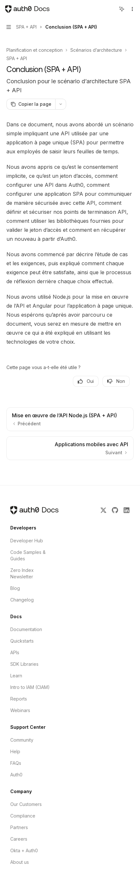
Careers (18, 839)
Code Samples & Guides (28, 555)
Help (15, 751)
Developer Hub (26, 540)
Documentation (26, 629)
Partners (19, 827)
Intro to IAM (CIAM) (30, 687)
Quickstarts (22, 641)
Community (21, 740)
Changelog (22, 599)
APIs (14, 652)
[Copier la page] (30, 104)
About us (19, 862)
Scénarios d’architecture (96, 50)
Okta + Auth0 (24, 850)
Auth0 (16, 774)
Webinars (20, 710)
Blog (15, 588)
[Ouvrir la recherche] (110, 9)
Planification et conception (34, 50)
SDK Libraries (24, 664)
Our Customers (26, 804)
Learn (16, 675)
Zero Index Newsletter (22, 573)
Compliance (22, 815)
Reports (18, 698)
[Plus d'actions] (60, 104)
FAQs (15, 763)
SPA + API (16, 58)
